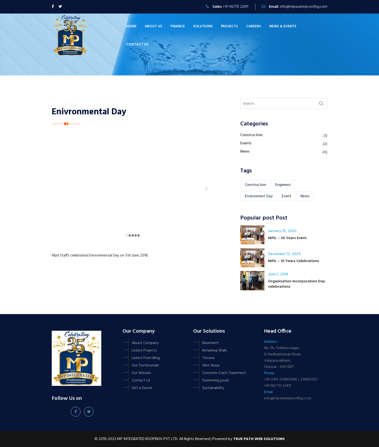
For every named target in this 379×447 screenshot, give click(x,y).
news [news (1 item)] (305, 196)
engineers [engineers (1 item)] (283, 185)
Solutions (203, 26)
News (244, 151)
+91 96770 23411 (235, 7)
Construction (251, 135)
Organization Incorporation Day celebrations (296, 284)
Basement (210, 343)
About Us (153, 26)
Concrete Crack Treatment (224, 373)
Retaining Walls (214, 350)
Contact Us (141, 380)
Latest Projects (144, 350)
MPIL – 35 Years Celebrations (293, 261)
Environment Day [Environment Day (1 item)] (259, 196)
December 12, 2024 (284, 254)
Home (131, 26)
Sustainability (213, 388)
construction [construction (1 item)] (255, 185)
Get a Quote (142, 388)
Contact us (137, 44)
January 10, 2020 (282, 231)
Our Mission (141, 373)
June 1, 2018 (278, 274)
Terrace (208, 358)
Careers (253, 26)
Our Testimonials (145, 365)
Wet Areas (211, 365)
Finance (177, 26)
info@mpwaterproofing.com (303, 7)
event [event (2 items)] (286, 196)
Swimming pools (215, 380)
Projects (229, 26)
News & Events (282, 26)
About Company (145, 343)
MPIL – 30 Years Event (287, 238)
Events (245, 143)
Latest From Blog (146, 358)
